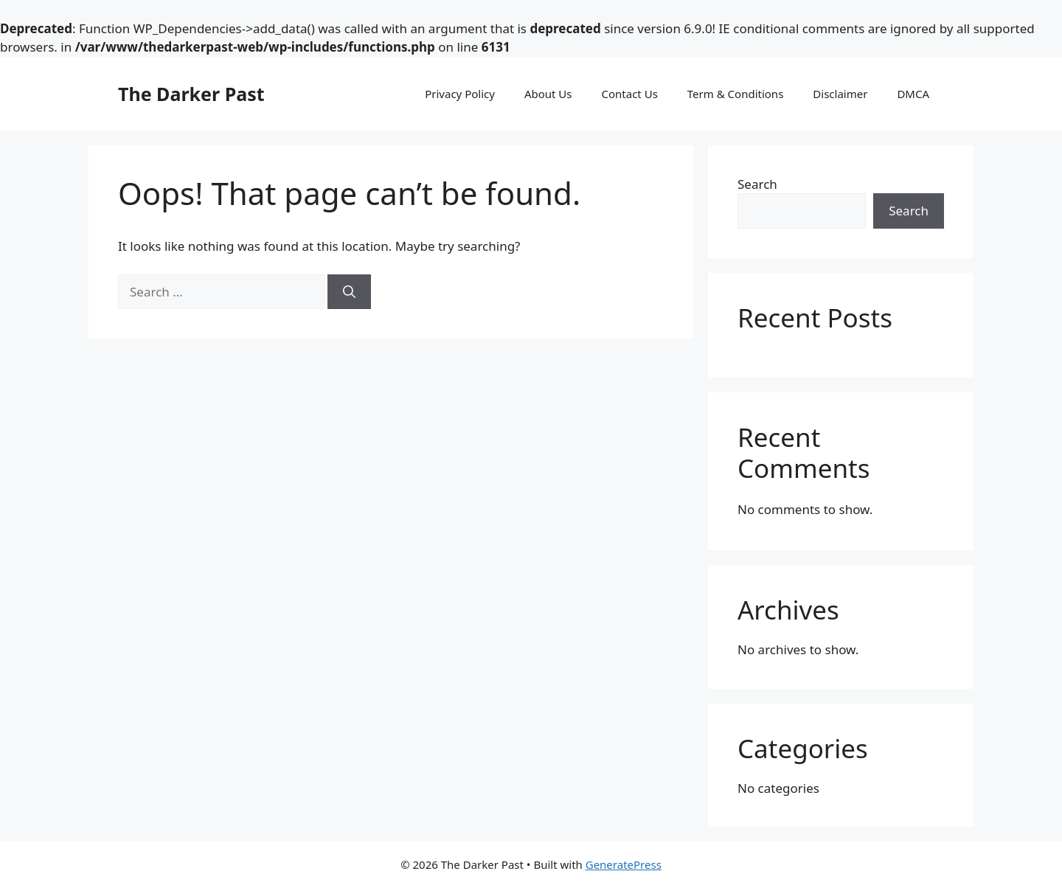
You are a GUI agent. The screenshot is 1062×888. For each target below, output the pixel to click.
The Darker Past (191, 93)
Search (757, 184)
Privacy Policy (460, 93)
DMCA (913, 93)
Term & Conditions (735, 93)
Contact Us (630, 93)
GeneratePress (624, 864)
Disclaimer (840, 93)
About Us (548, 93)
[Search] (349, 292)
